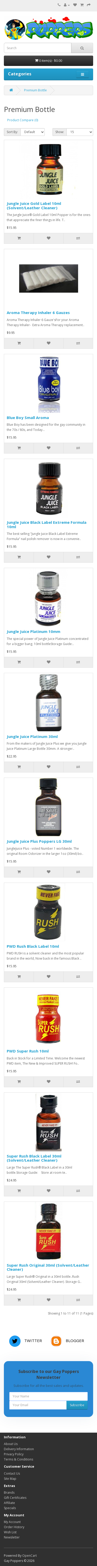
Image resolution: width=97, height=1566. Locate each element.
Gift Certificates (15, 1497)
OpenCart (29, 1555)
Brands (9, 1492)
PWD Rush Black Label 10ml (33, 946)
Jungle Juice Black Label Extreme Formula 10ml (46, 524)
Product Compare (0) (22, 120)
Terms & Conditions (18, 1459)
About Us (11, 1444)
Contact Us (12, 1473)
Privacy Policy (14, 1454)
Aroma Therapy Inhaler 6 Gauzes (38, 312)
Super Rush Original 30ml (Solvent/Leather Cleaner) (48, 1267)
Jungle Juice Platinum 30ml (32, 736)
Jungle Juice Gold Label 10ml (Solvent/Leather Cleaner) (34, 205)
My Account (12, 1522)
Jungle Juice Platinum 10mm (33, 631)
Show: (59, 132)
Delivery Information (19, 1449)
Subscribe (77, 1405)
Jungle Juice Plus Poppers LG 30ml (39, 841)
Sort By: (12, 132)
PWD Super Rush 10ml (28, 1051)
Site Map (10, 1478)
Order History (14, 1527)
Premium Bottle (35, 90)
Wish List (10, 1532)
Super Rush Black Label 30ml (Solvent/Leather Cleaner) (34, 1158)
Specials (10, 1508)
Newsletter (12, 1537)
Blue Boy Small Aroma (28, 417)
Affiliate (9, 1503)
